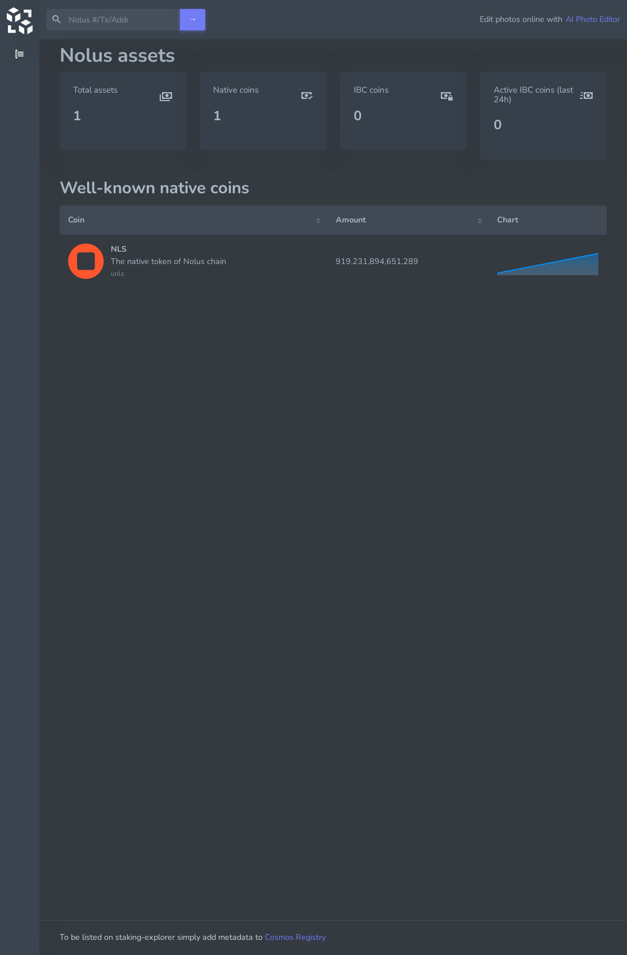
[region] (19, 497)
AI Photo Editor (593, 19)
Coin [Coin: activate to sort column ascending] (76, 219)
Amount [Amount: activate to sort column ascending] (351, 219)
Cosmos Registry (295, 937)
